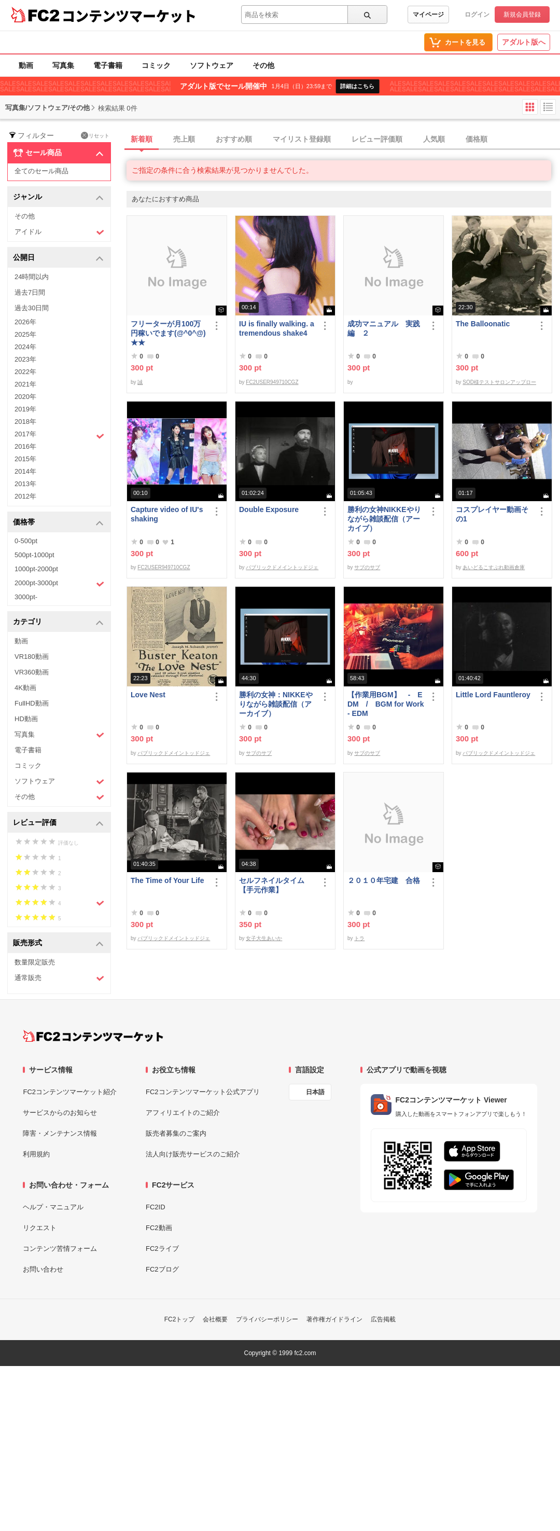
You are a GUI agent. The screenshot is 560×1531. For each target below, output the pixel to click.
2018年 (25, 421)
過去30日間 (32, 308)
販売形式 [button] (58, 943)
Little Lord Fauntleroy (493, 695)
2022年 (25, 372)
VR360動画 (32, 672)
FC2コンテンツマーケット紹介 (70, 1092)
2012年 (25, 496)
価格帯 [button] (58, 523)
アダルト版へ (523, 42)
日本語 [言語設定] (315, 1092)
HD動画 (26, 719)
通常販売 (59, 978)
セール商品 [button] (58, 153)
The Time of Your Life (167, 880)
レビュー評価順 (377, 139)
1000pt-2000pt (36, 569)
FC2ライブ (162, 1248)
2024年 (25, 347)
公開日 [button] (58, 258)
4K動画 (25, 688)
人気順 (434, 139)
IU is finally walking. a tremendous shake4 (276, 328)
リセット (95, 135)
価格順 (476, 139)
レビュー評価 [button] (58, 823)
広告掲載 (383, 1319)
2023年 (25, 359)
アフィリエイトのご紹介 (183, 1112)
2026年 (25, 322)
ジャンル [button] (58, 197)
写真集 (63, 65)
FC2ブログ (162, 1269)
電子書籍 (107, 65)
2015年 (25, 459)
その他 (263, 65)
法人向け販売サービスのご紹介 (193, 1154)
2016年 (25, 446)
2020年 (25, 397)
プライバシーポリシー (267, 1319)
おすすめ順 (234, 139)
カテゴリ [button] (58, 622)
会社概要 (215, 1319)
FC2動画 (159, 1228)
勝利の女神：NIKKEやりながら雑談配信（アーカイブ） (276, 704)
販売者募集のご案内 (176, 1133)
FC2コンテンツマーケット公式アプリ (203, 1092)
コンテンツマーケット (129, 15)
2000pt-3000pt (59, 583)
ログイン (477, 14)
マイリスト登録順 (302, 139)
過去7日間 (30, 292)
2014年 (25, 471)
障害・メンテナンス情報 (60, 1133)
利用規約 (36, 1154)
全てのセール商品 (41, 171)
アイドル (59, 232)
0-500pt (26, 541)
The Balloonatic (483, 324)
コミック (156, 65)
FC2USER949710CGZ (272, 382)
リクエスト (40, 1228)
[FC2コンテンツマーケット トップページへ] (93, 1036)
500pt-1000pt (34, 555)
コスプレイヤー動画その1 (492, 514)
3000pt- (26, 597)
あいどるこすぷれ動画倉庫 (494, 567)
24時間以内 (32, 277)
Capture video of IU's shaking (167, 514)
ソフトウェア (211, 65)
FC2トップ (179, 1319)
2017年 (59, 435)
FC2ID (155, 1207)
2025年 (25, 334)
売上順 (184, 139)
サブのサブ (367, 567)
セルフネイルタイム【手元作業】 (271, 885)
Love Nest (148, 695)
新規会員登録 (522, 14)
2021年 (25, 384)
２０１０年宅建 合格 (383, 880)
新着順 (141, 139)
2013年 (25, 484)
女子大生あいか (264, 938)
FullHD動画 (32, 703)
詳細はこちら (357, 86)
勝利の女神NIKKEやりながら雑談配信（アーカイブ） (384, 518)
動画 (26, 65)
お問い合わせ (43, 1269)
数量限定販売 (35, 962)
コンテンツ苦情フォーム (60, 1248)
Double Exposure (269, 509)
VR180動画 (32, 656)
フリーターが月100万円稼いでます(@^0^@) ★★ (168, 333)
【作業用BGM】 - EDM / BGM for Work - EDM (385, 704)
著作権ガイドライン (334, 1319)
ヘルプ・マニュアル (53, 1207)
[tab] (343, 139)
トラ (359, 938)
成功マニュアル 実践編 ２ (383, 328)
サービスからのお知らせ (60, 1112)
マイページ (428, 14)
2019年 (25, 409)
